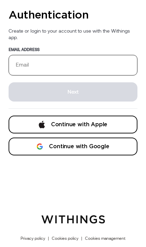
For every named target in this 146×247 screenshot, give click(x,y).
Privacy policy (33, 238)
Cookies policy (65, 238)
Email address (24, 49)
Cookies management (105, 238)
